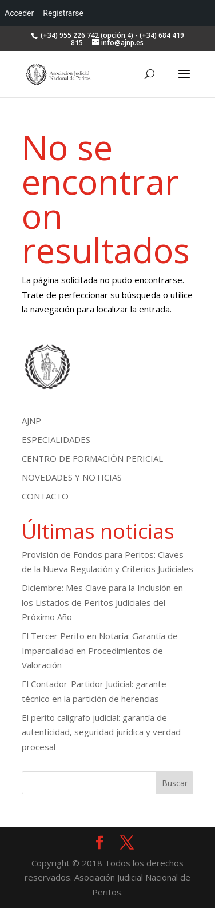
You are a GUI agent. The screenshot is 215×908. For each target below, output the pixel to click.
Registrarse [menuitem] (63, 13)
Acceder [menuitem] (19, 13)
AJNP (31, 420)
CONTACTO (45, 496)
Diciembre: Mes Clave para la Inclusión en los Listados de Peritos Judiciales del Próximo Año (102, 602)
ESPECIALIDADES (56, 439)
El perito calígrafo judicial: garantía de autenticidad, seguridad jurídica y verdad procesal (101, 732)
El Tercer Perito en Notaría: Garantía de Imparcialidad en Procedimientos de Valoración (100, 650)
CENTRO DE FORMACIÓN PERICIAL (92, 458)
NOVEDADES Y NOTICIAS (72, 477)
